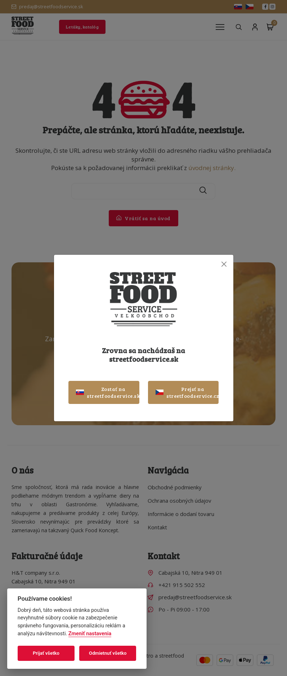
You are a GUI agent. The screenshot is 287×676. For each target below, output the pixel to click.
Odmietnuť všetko (107, 653)
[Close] (224, 264)
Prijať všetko (46, 653)
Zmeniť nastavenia (89, 634)
